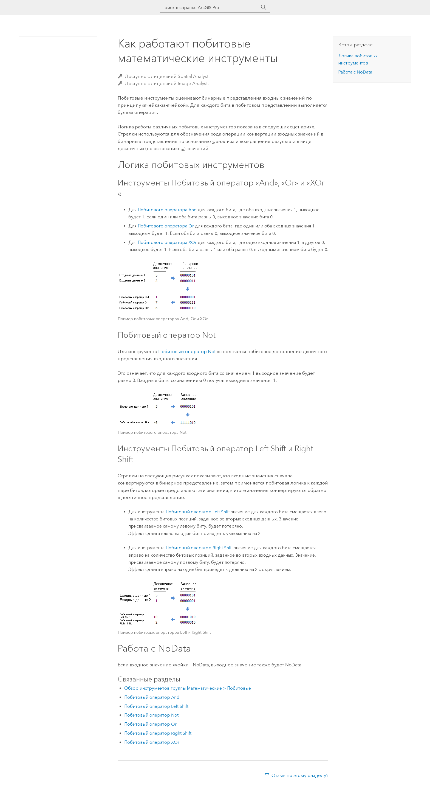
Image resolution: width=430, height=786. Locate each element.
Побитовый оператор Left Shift (198, 511)
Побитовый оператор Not (187, 351)
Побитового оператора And (167, 209)
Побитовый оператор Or (150, 724)
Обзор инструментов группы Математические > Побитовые (187, 688)
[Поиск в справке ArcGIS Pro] (209, 7)
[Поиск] (264, 7)
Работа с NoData (355, 72)
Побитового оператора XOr (167, 242)
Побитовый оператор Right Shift (199, 547)
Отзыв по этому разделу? (299, 775)
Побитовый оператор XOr (151, 742)
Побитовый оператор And (151, 697)
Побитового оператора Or (166, 226)
